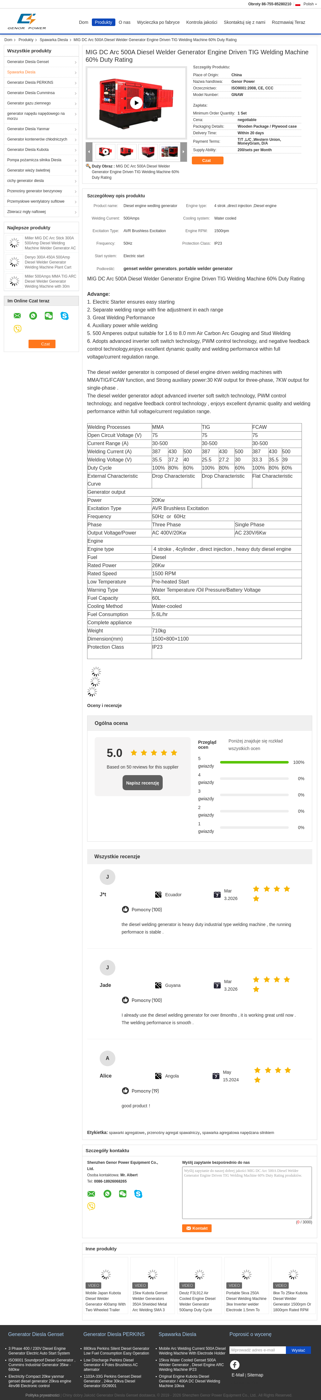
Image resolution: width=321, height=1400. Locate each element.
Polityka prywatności (42, 1395)
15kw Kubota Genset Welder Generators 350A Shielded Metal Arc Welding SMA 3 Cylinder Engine (149, 1304)
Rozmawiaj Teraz (288, 22)
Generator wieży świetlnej (28, 170)
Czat (210, 160)
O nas (124, 22)
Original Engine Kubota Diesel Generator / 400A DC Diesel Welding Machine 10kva (189, 1381)
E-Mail (238, 1374)
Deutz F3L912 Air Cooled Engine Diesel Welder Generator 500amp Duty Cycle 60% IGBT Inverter (197, 1304)
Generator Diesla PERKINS (30, 82)
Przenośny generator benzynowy (34, 191)
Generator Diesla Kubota (28, 149)
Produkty (103, 22)
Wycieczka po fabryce (158, 22)
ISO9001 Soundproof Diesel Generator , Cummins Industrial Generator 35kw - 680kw (41, 1365)
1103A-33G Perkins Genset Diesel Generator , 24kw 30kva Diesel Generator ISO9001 (112, 1381)
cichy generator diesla (25, 180)
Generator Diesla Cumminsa (31, 93)
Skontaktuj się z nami (244, 22)
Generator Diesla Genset (28, 62)
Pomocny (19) (145, 1091)
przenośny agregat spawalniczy (173, 1133)
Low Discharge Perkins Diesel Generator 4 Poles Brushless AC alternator (111, 1365)
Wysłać (298, 1350)
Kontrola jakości (201, 22)
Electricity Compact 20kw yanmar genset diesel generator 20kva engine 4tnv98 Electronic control (39, 1381)
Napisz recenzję (142, 782)
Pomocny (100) (147, 910)
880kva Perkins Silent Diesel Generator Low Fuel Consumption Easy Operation (116, 1350)
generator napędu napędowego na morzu (36, 116)
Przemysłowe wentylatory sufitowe (36, 201)
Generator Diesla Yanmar (28, 129)
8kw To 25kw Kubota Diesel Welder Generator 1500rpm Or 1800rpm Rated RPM (292, 1301)
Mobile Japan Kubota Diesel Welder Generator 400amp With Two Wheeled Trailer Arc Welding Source (106, 1304)
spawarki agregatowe (127, 1133)
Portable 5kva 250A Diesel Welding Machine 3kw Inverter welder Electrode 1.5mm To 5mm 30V (246, 1304)
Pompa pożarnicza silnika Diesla (34, 160)
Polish (310, 4)
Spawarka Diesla (54, 40)
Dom (83, 22)
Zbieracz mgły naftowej (26, 212)
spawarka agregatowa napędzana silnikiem (238, 1133)
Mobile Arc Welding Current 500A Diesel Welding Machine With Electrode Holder (192, 1350)
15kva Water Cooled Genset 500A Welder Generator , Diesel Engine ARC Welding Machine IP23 (191, 1365)
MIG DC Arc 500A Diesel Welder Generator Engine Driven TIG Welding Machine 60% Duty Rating (135, 172)
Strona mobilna (244, 1383)
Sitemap (255, 1374)
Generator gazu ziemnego (29, 103)
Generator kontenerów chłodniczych (37, 139)
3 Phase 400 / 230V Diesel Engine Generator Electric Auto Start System (39, 1350)
